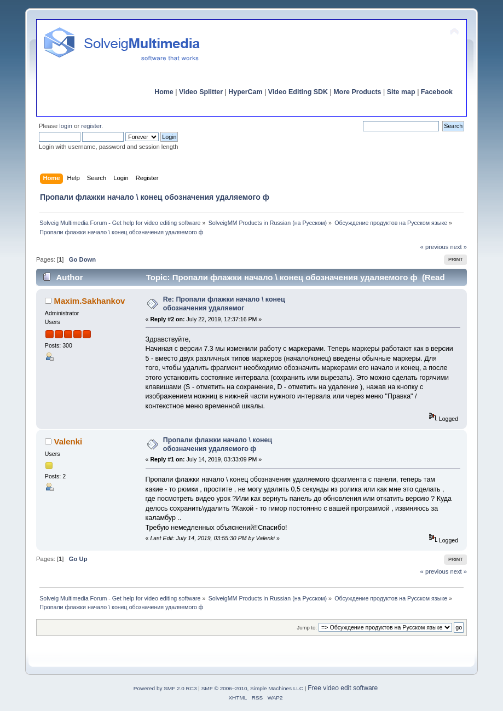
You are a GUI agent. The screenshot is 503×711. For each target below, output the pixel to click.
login (65, 126)
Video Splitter (201, 92)
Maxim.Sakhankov (89, 300)
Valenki (68, 441)
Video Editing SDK (298, 92)
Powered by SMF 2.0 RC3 (165, 688)
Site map (401, 92)
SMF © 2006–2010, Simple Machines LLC (252, 688)
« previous (434, 247)
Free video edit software (343, 688)
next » (458, 247)
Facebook (437, 92)
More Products (357, 92)
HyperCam (245, 92)
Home (164, 92)
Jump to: (307, 628)
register (91, 126)
